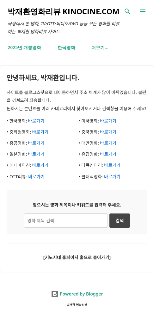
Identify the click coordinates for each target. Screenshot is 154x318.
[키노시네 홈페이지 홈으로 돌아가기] (77, 257)
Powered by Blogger (77, 294)
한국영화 (66, 47)
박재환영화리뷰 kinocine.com (64, 11)
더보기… (99, 47)
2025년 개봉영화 (24, 47)
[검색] (127, 11)
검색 (120, 221)
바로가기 (36, 121)
